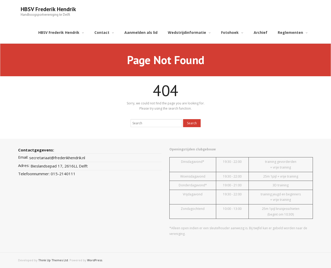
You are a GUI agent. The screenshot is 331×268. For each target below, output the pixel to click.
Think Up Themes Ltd (53, 260)
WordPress (94, 260)
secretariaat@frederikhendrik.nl (57, 157)
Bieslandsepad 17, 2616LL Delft (59, 166)
